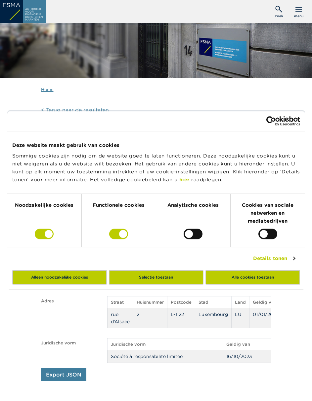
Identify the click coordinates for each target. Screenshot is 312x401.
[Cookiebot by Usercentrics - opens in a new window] (271, 121)
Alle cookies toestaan (253, 277)
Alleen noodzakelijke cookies (59, 277)
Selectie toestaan (156, 277)
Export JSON (63, 374)
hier (185, 179)
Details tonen (270, 258)
